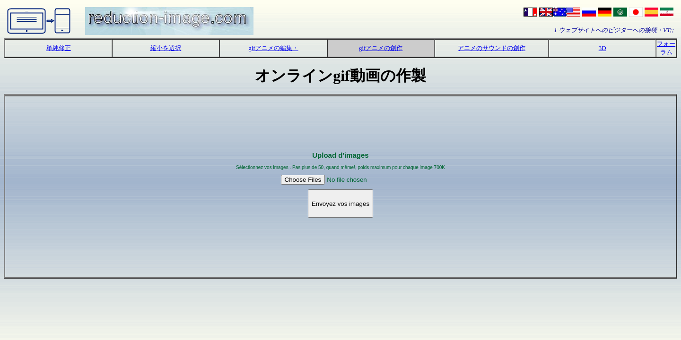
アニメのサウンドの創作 (491, 47)
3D (602, 47)
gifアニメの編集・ (273, 47)
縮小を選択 (165, 47)
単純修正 (58, 47)
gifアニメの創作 (380, 47)
